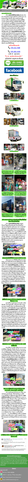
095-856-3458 (15, 51)
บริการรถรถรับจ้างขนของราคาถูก (14, 455)
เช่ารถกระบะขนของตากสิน (9, 460)
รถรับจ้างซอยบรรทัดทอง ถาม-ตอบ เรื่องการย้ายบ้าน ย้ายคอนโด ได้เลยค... (20, 194)
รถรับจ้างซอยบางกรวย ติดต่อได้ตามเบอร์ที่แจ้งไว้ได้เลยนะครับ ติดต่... (20, 172)
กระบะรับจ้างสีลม (11, 463)
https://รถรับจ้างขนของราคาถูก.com (11, 479)
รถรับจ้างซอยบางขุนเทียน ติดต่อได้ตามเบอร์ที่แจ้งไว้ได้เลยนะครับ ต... (20, 215)
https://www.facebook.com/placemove (12, 477)
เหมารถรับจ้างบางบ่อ (7, 10)
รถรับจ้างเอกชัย (18, 463)
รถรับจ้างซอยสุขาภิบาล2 (5, 457)
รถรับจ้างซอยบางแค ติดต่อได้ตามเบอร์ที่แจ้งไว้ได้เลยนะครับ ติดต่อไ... (8, 194)
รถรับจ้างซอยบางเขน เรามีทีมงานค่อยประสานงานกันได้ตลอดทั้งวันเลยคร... (8, 172)
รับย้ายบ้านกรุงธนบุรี (19, 462)
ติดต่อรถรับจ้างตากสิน (12, 459)
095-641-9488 (15, 48)
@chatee (10, 474)
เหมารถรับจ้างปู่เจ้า (19, 460)
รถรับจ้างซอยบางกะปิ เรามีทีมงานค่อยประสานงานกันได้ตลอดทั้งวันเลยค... (8, 215)
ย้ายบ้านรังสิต (6, 462)
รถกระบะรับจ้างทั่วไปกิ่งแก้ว (17, 457)
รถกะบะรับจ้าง (12, 462)
